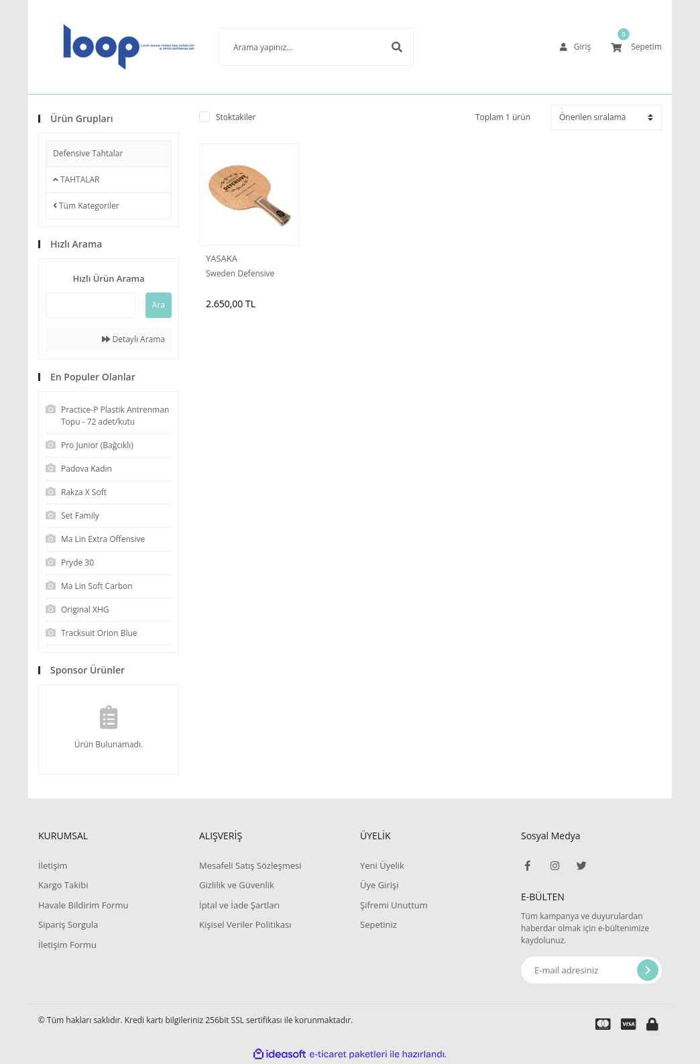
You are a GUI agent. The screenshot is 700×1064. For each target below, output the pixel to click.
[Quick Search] (90, 305)
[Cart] (636, 47)
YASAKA (221, 258)
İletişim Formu (67, 945)
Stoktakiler (235, 117)
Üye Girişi (379, 885)
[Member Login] (575, 47)
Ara (158, 305)
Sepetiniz (378, 924)
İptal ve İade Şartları (239, 905)
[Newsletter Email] (591, 970)
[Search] (296, 47)
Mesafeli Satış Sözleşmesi (250, 865)
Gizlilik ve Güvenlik (236, 885)
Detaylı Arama (133, 339)
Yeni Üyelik (382, 865)
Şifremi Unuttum (394, 905)
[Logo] (109, 47)
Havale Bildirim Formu (83, 905)
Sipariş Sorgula (68, 924)
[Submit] (647, 970)
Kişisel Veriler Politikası (245, 924)
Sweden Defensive (240, 273)
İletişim (53, 865)
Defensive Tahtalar (88, 153)
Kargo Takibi (63, 885)
